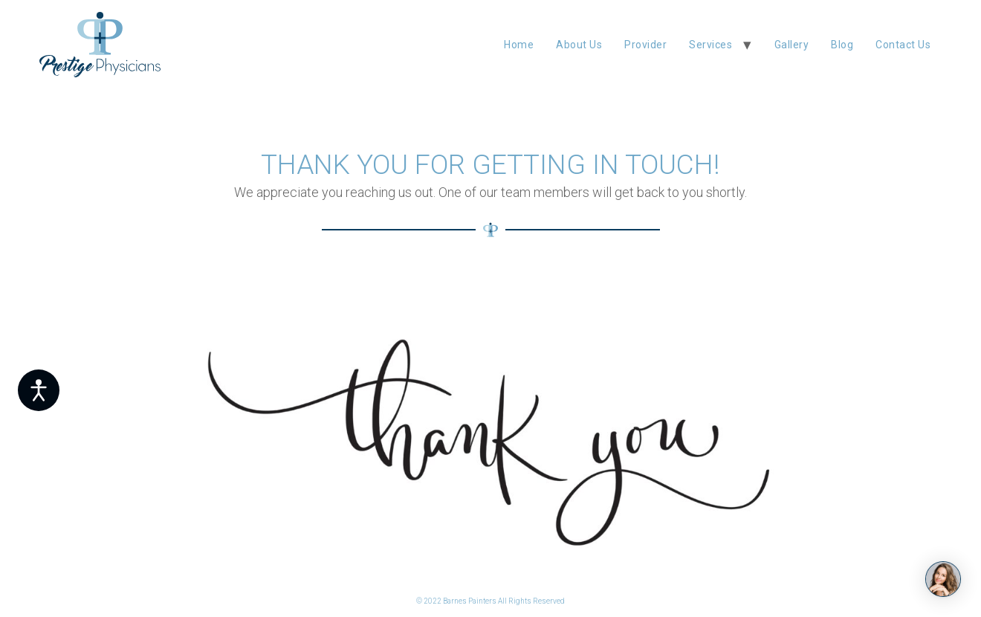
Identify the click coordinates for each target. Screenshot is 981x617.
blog (842, 45)
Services (710, 45)
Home (519, 45)
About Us (579, 45)
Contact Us (902, 45)
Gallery (791, 45)
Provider (645, 45)
